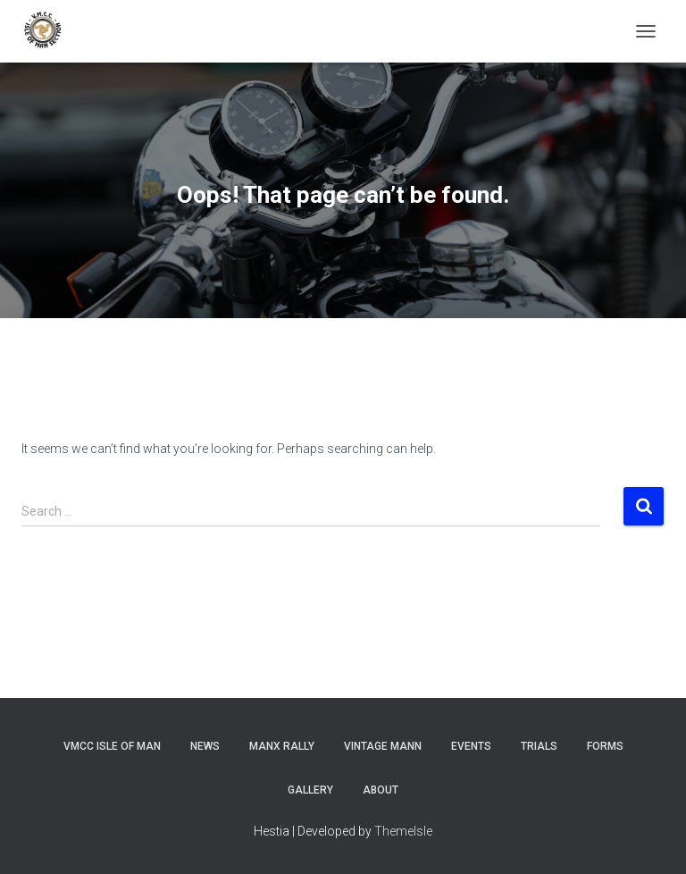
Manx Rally (281, 746)
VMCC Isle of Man (112, 746)
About (380, 790)
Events (471, 746)
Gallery (310, 790)
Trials (539, 746)
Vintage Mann (383, 746)
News (205, 746)
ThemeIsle (403, 831)
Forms (605, 746)
